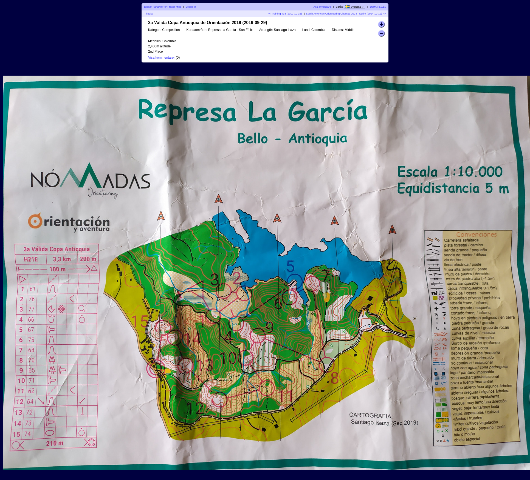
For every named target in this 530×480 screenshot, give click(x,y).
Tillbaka (148, 13)
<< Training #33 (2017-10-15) (285, 13)
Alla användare (322, 6)
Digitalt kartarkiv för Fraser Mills (162, 6)
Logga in (191, 6)
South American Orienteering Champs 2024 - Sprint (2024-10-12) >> (346, 13)
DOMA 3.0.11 (378, 6)
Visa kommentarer (161, 57)
